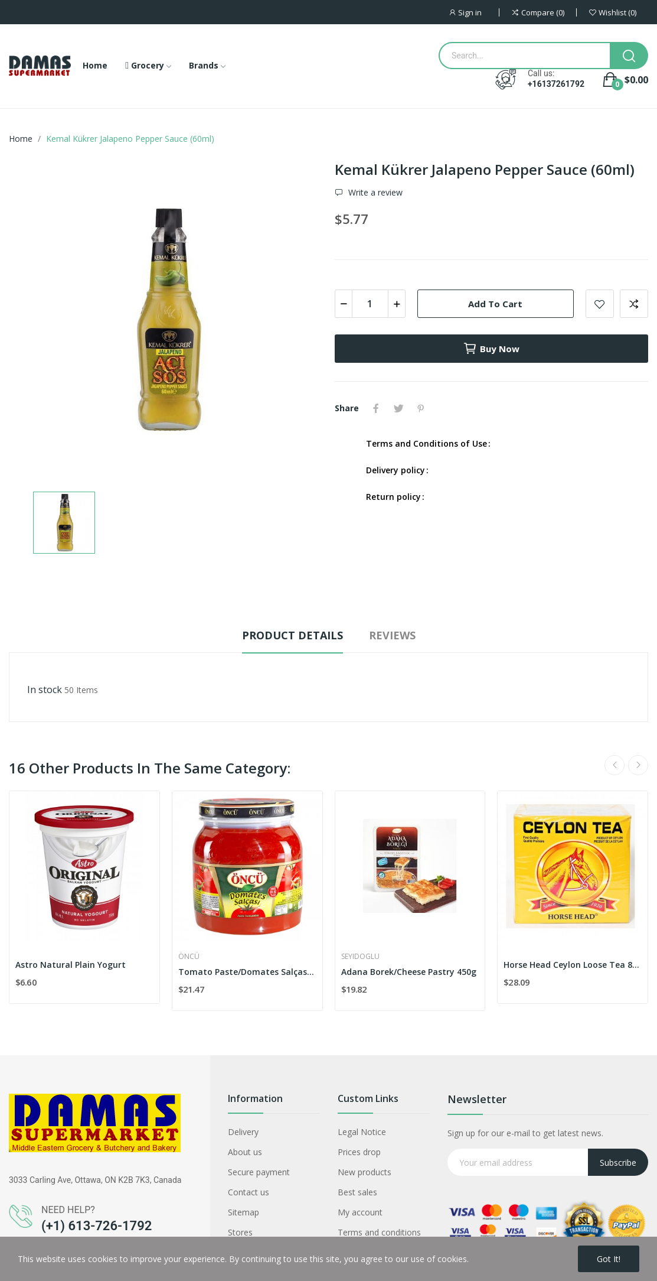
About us (245, 1152)
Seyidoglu (360, 956)
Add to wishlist (600, 304)
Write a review (374, 192)
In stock (44, 689)
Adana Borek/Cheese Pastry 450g (408, 971)
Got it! (608, 1258)
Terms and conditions (379, 1232)
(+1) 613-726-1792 (96, 1225)
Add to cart (495, 304)
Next (638, 765)
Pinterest (421, 408)
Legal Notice (362, 1131)
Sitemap (243, 1212)
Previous (614, 765)
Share (376, 408)
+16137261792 (556, 84)
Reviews (392, 635)
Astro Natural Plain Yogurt (70, 964)
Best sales (357, 1192)
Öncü (189, 956)
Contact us (248, 1192)
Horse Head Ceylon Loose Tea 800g (573, 964)
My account (360, 1212)
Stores (240, 1232)
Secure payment (259, 1172)
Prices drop (359, 1152)
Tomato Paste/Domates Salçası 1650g (247, 971)
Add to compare (634, 304)
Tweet (398, 408)
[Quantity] (370, 304)
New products (364, 1172)
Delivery (243, 1131)
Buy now (491, 349)
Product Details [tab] (292, 635)
